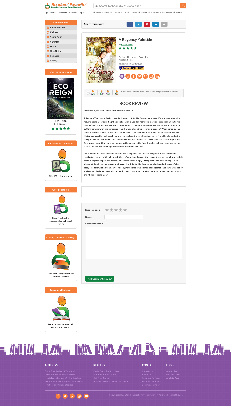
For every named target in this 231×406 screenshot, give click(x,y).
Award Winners (101, 12)
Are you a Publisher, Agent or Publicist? (64, 381)
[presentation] (107, 269)
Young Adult (57, 39)
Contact (73, 12)
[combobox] (140, 6)
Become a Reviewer (151, 378)
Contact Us (147, 371)
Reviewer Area (173, 374)
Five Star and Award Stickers (59, 384)
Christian (135, 12)
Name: (88, 219)
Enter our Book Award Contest (60, 374)
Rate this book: (92, 212)
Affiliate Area (172, 378)
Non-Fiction (159, 12)
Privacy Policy (157, 394)
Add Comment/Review (102, 281)
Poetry (97, 15)
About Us (146, 374)
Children (117, 12)
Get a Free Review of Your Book (60, 371)
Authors (53, 12)
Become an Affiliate (151, 381)
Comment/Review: (94, 226)
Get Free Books (101, 378)
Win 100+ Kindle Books (104, 374)
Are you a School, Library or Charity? (111, 381)
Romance (173, 12)
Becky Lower (127, 46)
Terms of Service (176, 394)
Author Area (172, 371)
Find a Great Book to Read (106, 371)
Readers (63, 12)
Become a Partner (151, 384)
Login (81, 12)
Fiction (146, 12)
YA (126, 12)
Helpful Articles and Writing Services (63, 378)
